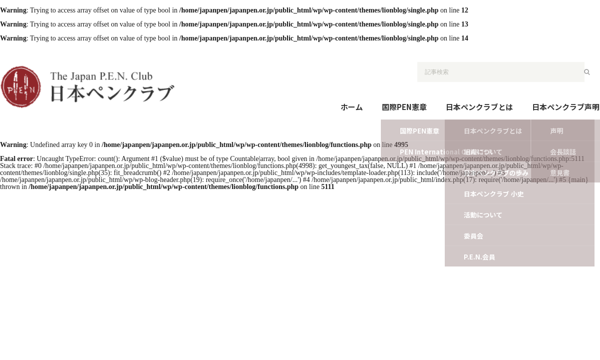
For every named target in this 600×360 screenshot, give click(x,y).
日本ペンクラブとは (479, 107)
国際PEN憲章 (404, 107)
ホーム (351, 107)
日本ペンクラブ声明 (566, 107)
